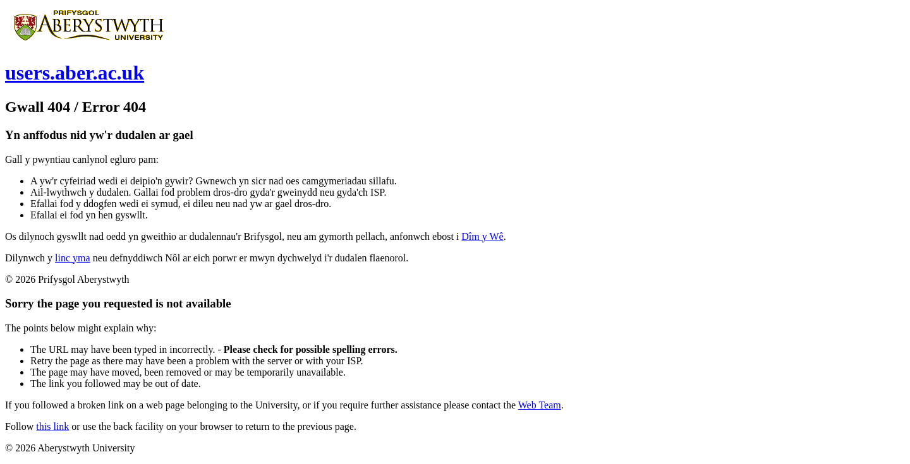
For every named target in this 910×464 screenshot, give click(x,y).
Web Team (539, 405)
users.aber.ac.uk (74, 72)
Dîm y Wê (482, 236)
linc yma (72, 258)
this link (52, 426)
